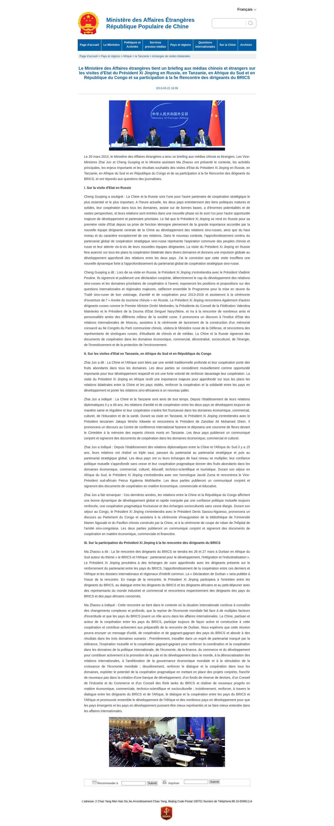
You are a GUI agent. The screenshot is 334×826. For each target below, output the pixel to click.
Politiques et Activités (132, 44)
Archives (246, 44)
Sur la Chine (227, 44)
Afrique (127, 56)
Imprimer (170, 783)
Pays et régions (180, 44)
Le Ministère (111, 44)
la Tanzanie (142, 56)
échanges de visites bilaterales (171, 56)
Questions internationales (205, 44)
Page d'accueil (89, 44)
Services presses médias (155, 44)
